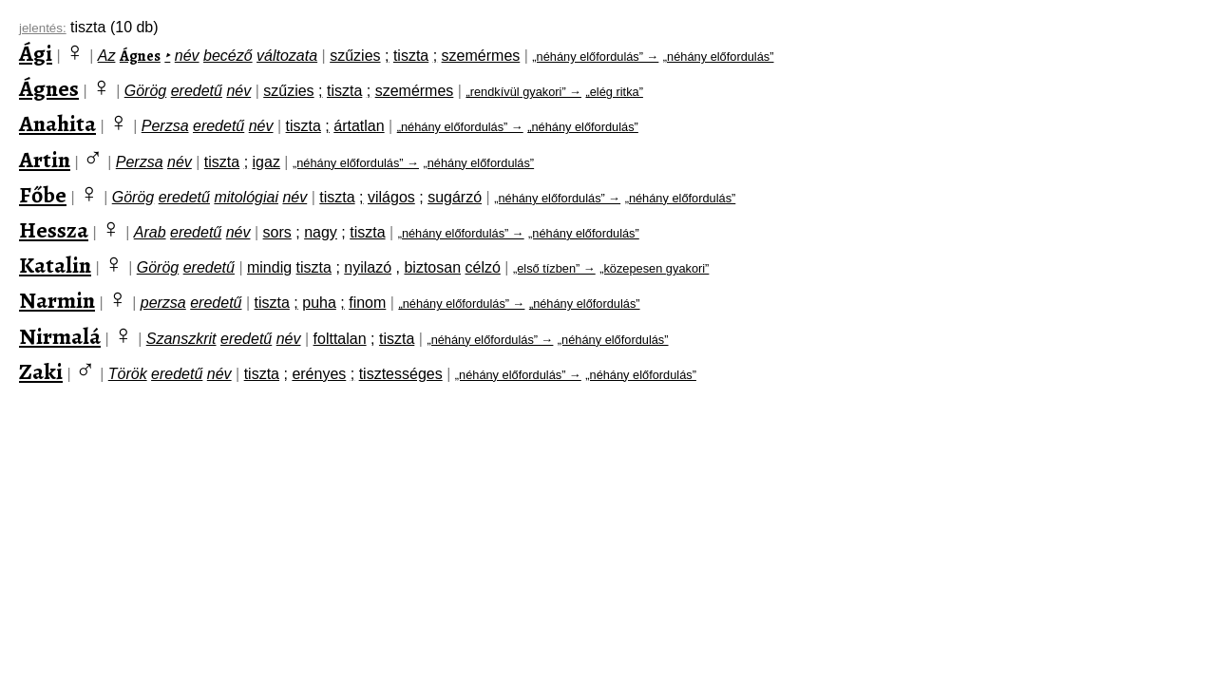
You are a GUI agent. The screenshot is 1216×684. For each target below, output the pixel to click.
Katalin (55, 265)
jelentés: (42, 28)
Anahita (57, 123)
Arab (150, 232)
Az (107, 56)
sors (277, 232)
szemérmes (481, 56)
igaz (266, 162)
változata (286, 56)
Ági (35, 53)
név (187, 56)
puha (319, 302)
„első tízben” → (554, 268)
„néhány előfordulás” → (595, 56)
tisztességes (401, 374)
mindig (269, 267)
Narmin (57, 300)
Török (127, 374)
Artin (44, 159)
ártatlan (358, 126)
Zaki (41, 371)
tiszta (410, 56)
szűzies (355, 56)
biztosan (432, 267)
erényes (319, 374)
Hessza (53, 230)
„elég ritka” (613, 92)
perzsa (163, 302)
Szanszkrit (181, 339)
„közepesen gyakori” (654, 268)
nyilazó (367, 267)
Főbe (42, 195)
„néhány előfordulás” (718, 56)
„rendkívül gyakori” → (523, 92)
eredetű (196, 91)
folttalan (340, 339)
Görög (145, 91)
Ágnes (140, 56)
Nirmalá (60, 336)
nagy (320, 232)
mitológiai (246, 197)
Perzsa (165, 126)
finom (367, 302)
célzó (483, 267)
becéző (228, 56)
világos (391, 197)
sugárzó (455, 197)
